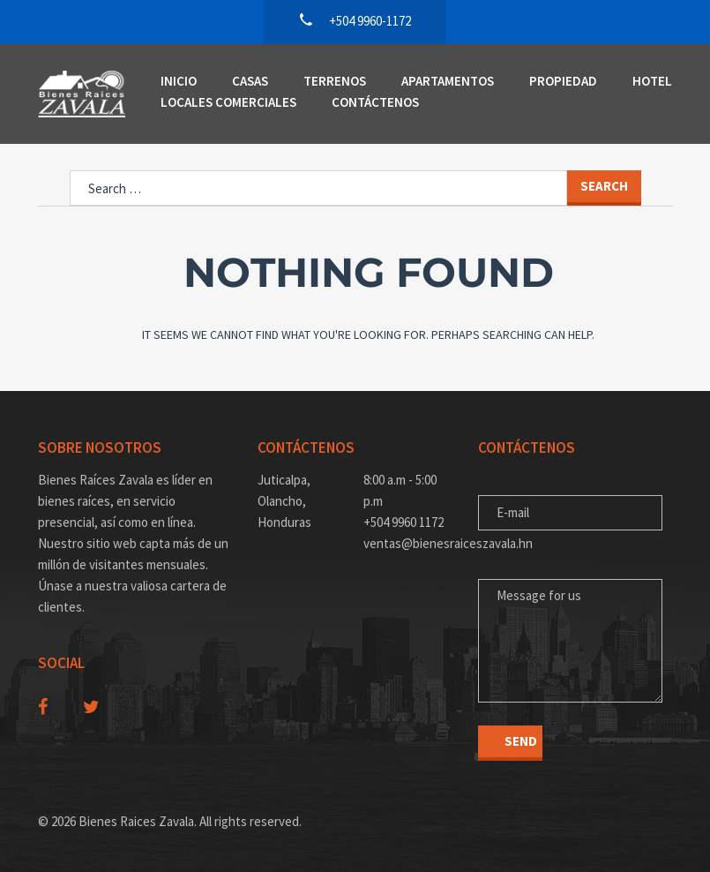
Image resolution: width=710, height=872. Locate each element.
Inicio (179, 80)
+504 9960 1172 (403, 522)
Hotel (652, 80)
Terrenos (334, 80)
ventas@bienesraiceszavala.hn (407, 543)
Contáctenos (375, 102)
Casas (250, 80)
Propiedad (563, 80)
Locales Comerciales (228, 102)
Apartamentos (447, 80)
